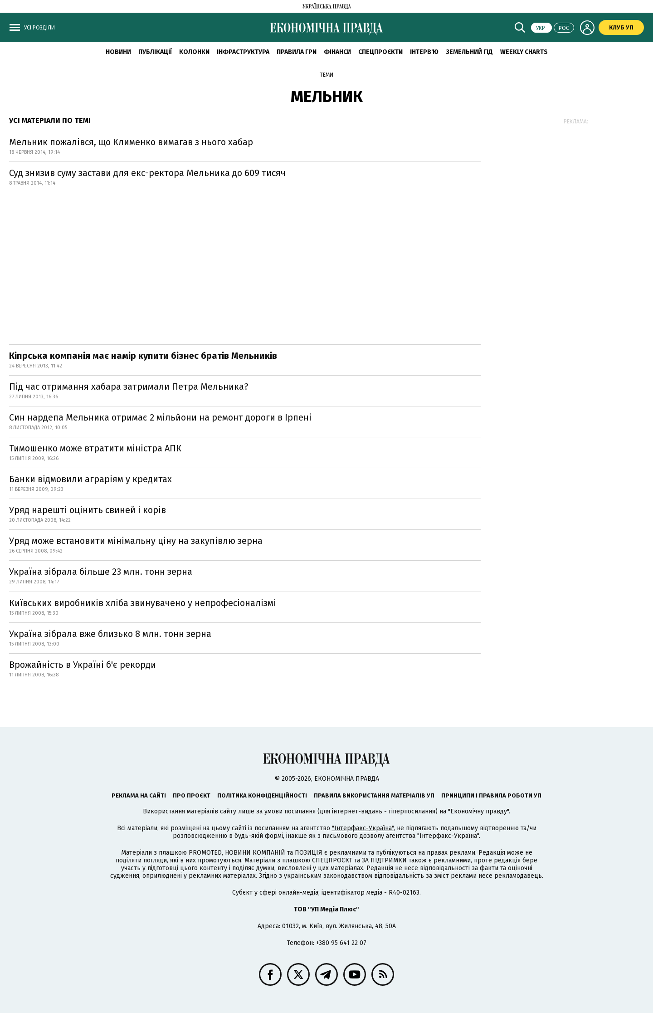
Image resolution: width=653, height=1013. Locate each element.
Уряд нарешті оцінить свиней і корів (87, 509)
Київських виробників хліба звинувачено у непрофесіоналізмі (142, 602)
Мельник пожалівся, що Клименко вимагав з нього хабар (131, 142)
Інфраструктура (243, 52)
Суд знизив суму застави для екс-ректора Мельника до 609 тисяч (147, 172)
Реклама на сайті (139, 795)
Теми (326, 75)
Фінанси (337, 52)
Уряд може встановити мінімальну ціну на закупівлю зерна (136, 540)
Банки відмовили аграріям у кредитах (90, 479)
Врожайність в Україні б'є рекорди (82, 664)
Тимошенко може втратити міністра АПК (95, 448)
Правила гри (297, 52)
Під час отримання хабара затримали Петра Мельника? (129, 386)
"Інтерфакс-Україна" (363, 828)
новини (118, 52)
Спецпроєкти (380, 52)
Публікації (155, 52)
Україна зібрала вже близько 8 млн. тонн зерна (110, 633)
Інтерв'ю (424, 52)
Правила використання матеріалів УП (374, 795)
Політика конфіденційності (262, 795)
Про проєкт (191, 795)
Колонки (194, 52)
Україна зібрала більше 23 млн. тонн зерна (100, 571)
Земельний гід (469, 52)
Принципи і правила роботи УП (491, 795)
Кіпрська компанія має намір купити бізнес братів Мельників (143, 355)
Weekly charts (524, 52)
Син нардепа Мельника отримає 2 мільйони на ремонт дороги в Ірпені (160, 417)
